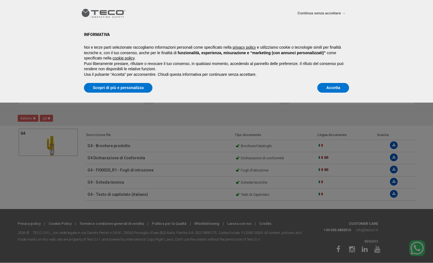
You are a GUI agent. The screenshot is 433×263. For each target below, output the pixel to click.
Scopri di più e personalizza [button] (118, 87)
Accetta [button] (333, 87)
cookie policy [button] (123, 58)
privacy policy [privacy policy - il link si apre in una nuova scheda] (244, 47)
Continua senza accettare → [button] (321, 13)
